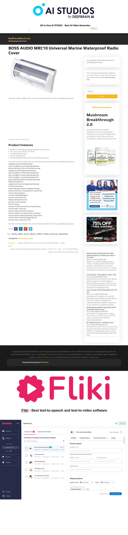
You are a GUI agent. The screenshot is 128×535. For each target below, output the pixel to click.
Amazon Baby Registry (16, 193)
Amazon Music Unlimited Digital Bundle (22, 218)
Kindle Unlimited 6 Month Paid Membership (24, 188)
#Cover (26, 234)
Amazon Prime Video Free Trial (19, 220)
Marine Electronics (26, 238)
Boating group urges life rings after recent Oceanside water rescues (101, 308)
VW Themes (44, 362)
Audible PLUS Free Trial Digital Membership (23, 184)
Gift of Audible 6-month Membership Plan (23, 175)
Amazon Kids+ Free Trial (17, 209)
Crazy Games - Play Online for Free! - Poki (101, 275)
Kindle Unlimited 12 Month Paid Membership (24, 180)
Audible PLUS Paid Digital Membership (22, 171)
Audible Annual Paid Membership (20, 164)
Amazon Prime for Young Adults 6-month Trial (25, 191)
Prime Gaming (13, 204)
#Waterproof (63, 234)
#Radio (46, 234)
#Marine (33, 234)
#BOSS (20, 234)
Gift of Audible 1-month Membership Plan (23, 177)
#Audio (14, 234)
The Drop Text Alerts (15, 186)
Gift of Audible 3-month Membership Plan (23, 173)
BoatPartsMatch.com (19, 38)
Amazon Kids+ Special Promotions (21, 211)
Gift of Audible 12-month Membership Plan (23, 166)
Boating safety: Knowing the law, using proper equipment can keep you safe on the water (101, 255)
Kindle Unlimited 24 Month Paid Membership (24, 168)
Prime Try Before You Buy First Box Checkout (24, 213)
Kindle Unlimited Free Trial (17, 200)
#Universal (54, 234)
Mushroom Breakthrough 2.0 (100, 120)
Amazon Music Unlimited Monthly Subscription (25, 215)
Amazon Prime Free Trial (17, 197)
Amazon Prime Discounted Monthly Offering (24, 206)
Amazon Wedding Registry (18, 195)
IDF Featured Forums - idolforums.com (100, 323)
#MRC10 (40, 234)
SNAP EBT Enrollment (15, 182)
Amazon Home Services (17, 202)
